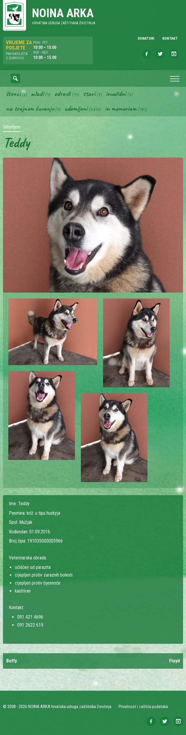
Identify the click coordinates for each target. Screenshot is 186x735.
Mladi (37, 93)
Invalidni (116, 93)
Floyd (174, 661)
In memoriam (121, 108)
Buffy (11, 661)
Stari (89, 93)
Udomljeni (75, 108)
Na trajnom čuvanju (30, 108)
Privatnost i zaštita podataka (143, 706)
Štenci (13, 93)
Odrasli (62, 93)
